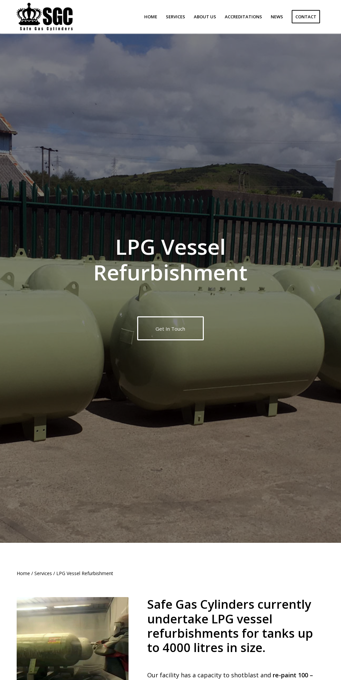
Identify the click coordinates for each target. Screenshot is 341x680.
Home (23, 573)
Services (43, 573)
